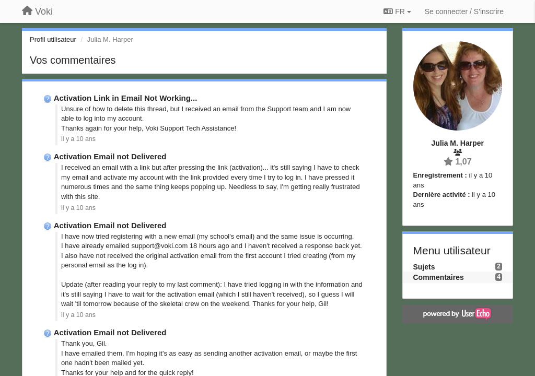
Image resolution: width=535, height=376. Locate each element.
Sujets (424, 267)
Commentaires (438, 277)
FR (397, 11)
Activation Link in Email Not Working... (125, 97)
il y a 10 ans (78, 139)
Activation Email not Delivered (110, 156)
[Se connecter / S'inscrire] (464, 11)
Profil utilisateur (53, 39)
